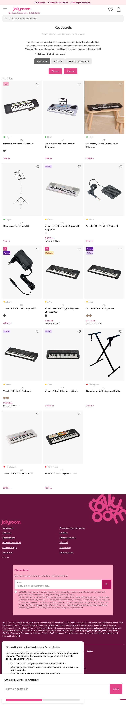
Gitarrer (58, 61)
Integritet (64, 542)
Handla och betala (68, 537)
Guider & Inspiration (11, 542)
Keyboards (79, 34)
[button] (5, 9)
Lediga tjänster (66, 552)
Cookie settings (9, 547)
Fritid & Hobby (48, 34)
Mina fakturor (8, 537)
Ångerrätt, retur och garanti (72, 528)
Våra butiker (65, 547)
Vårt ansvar (7, 552)
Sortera (70, 71)
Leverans (64, 532)
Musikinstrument (65, 34)
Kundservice (8, 528)
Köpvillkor (6, 532)
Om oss (5, 557)
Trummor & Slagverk (78, 61)
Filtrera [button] (55, 71)
